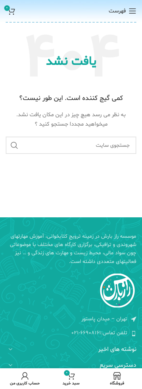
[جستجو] (71, 145)
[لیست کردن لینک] (71, 333)
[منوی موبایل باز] (122, 10)
